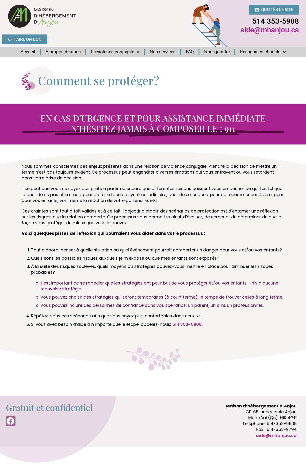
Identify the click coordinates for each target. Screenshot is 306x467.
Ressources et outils (263, 52)
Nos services (163, 51)
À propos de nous (63, 51)
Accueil (28, 51)
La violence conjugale (115, 52)
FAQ (190, 51)
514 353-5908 (275, 21)
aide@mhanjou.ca (269, 30)
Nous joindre (217, 51)
